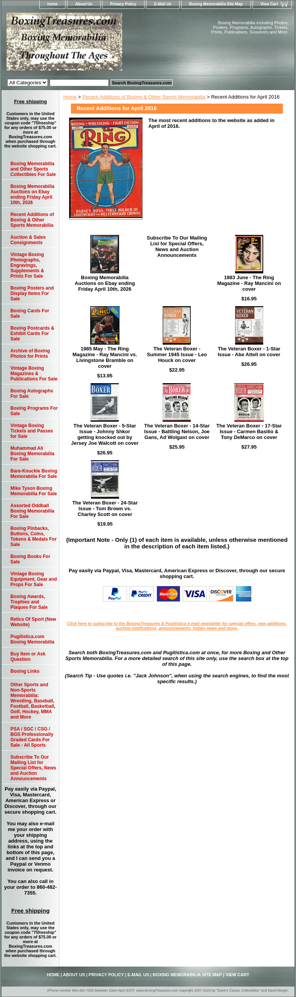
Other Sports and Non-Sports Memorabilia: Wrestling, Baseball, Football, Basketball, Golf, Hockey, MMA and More (33, 701)
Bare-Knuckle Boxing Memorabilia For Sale (33, 473)
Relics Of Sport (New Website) (33, 622)
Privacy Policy (123, 4)
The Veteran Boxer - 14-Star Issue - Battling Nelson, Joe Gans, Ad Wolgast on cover (177, 431)
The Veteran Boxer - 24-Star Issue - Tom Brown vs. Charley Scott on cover (105, 508)
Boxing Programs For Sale (34, 411)
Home (70, 97)
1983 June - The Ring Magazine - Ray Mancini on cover (249, 283)
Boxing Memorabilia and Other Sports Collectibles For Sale (33, 169)
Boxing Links (24, 671)
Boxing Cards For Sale (29, 313)
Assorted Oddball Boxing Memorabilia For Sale (32, 511)
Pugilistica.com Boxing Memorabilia (32, 639)
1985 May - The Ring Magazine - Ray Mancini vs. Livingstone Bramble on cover (104, 357)
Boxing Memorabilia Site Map (216, 4)
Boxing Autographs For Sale (31, 393)
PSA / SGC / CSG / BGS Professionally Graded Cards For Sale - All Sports (31, 737)
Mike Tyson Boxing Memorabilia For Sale (33, 491)
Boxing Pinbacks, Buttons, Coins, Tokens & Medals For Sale (33, 536)
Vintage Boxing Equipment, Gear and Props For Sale (33, 579)
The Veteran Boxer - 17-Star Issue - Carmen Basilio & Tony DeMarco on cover (249, 431)
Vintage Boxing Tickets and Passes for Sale (31, 431)
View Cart (269, 4)
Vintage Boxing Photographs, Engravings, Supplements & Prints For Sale (27, 265)
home (52, 4)
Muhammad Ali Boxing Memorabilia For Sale (32, 454)
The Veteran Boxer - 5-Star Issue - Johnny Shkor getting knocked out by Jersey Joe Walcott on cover (104, 434)
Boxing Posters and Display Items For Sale (32, 293)
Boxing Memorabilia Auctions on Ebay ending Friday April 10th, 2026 (105, 283)
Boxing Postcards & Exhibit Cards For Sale (32, 333)
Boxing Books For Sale (30, 559)
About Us (83, 4)
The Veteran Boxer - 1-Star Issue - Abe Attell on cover (249, 351)
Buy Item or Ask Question (27, 656)
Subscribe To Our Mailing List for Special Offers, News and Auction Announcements (177, 246)
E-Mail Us (163, 4)
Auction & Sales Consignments (27, 240)
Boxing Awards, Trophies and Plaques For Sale (29, 602)
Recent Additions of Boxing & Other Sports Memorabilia (143, 97)
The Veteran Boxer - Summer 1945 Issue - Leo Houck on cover (177, 354)
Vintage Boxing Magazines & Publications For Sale (33, 373)
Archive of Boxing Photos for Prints (30, 353)
